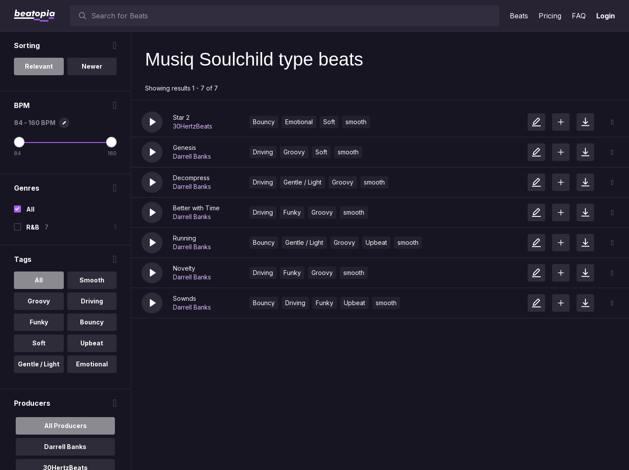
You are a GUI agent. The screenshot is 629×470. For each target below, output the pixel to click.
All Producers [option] (65, 425)
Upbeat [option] (91, 343)
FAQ (579, 15)
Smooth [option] (91, 280)
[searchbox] (293, 15)
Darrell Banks (192, 156)
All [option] (39, 280)
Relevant (39, 66)
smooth (356, 121)
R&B (32, 227)
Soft (329, 121)
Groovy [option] (39, 301)
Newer (92, 66)
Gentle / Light (302, 182)
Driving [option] (92, 301)
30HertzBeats (192, 126)
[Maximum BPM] (111, 142)
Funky (292, 212)
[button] (152, 121)
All (30, 209)
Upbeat (376, 242)
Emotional (299, 121)
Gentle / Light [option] (38, 364)
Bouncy (264, 121)
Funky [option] (39, 322)
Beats (519, 15)
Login (605, 15)
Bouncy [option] (92, 322)
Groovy (294, 152)
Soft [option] (38, 343)
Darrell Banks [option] (65, 446)
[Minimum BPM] (19, 142)
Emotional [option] (92, 364)
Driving (263, 152)
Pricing (550, 15)
